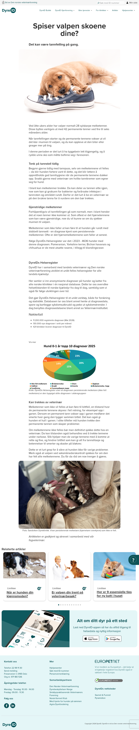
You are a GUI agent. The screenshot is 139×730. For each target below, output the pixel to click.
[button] (58, 604)
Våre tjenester (84, 10)
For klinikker (101, 10)
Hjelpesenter (127, 10)
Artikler (115, 10)
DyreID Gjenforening (63, 10)
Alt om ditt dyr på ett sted (102, 620)
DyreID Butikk (45, 10)
